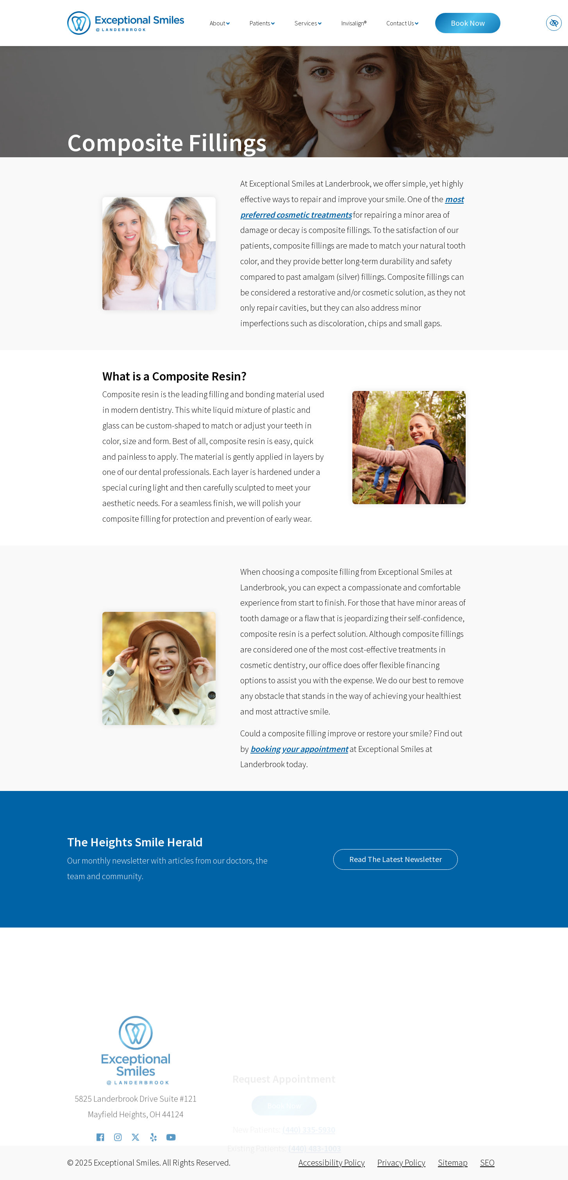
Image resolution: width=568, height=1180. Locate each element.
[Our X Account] (135, 1170)
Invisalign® (353, 23)
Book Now (468, 23)
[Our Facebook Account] (100, 1170)
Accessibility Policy (331, 1162)
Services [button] (308, 23)
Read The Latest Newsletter (395, 859)
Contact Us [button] (402, 23)
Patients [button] (262, 23)
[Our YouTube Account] (171, 1170)
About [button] (220, 23)
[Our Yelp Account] (153, 1170)
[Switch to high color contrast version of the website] (554, 23)
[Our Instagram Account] (118, 1170)
